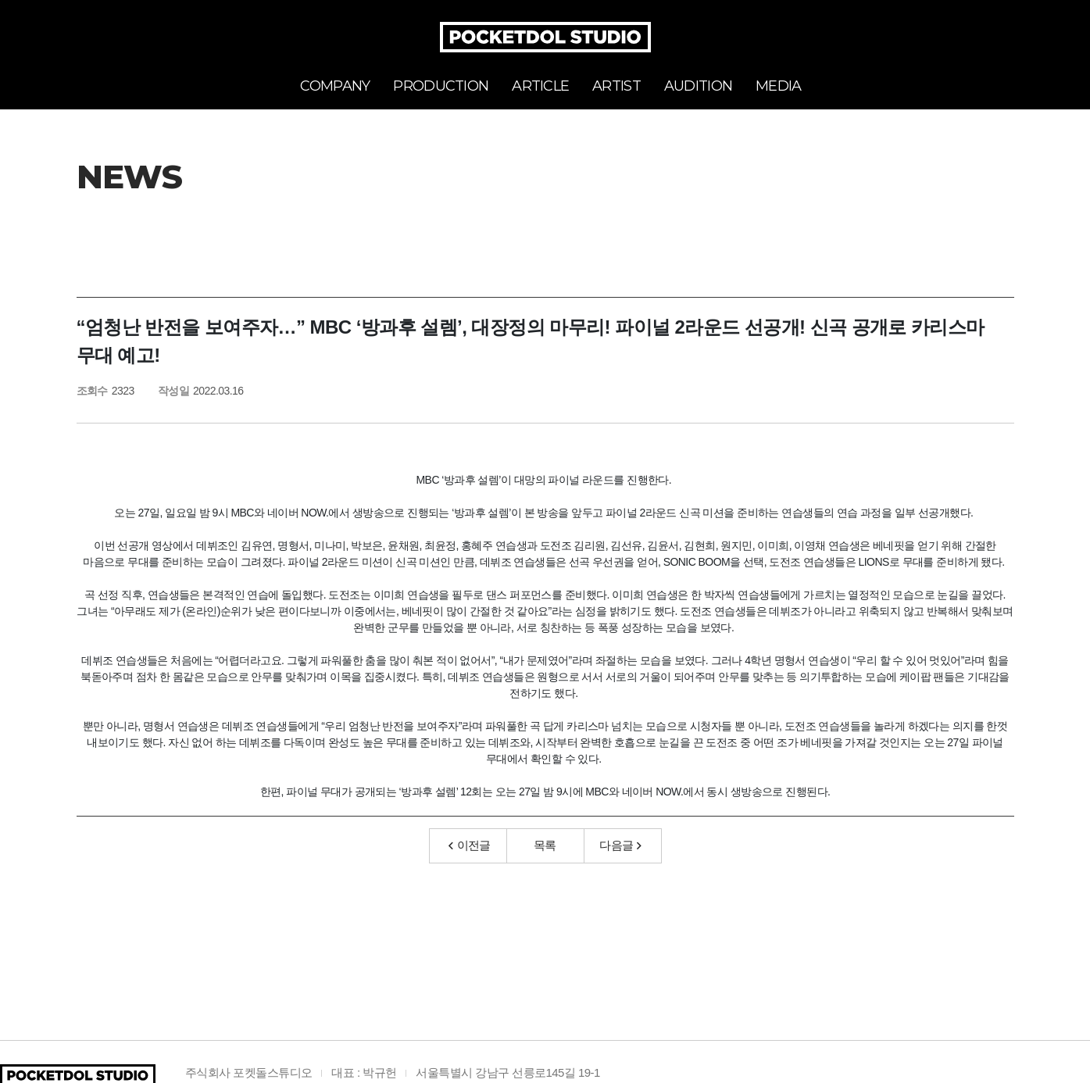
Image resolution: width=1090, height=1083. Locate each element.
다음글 (620, 845)
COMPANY (335, 86)
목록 (545, 845)
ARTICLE (540, 86)
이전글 (470, 845)
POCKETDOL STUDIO (545, 37)
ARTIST (616, 86)
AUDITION (698, 86)
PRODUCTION (440, 86)
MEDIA (778, 86)
